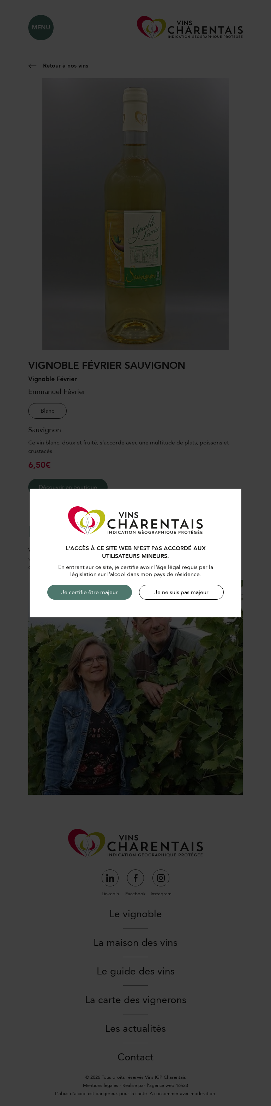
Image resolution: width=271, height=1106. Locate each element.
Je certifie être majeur (89, 592)
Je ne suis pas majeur (182, 592)
